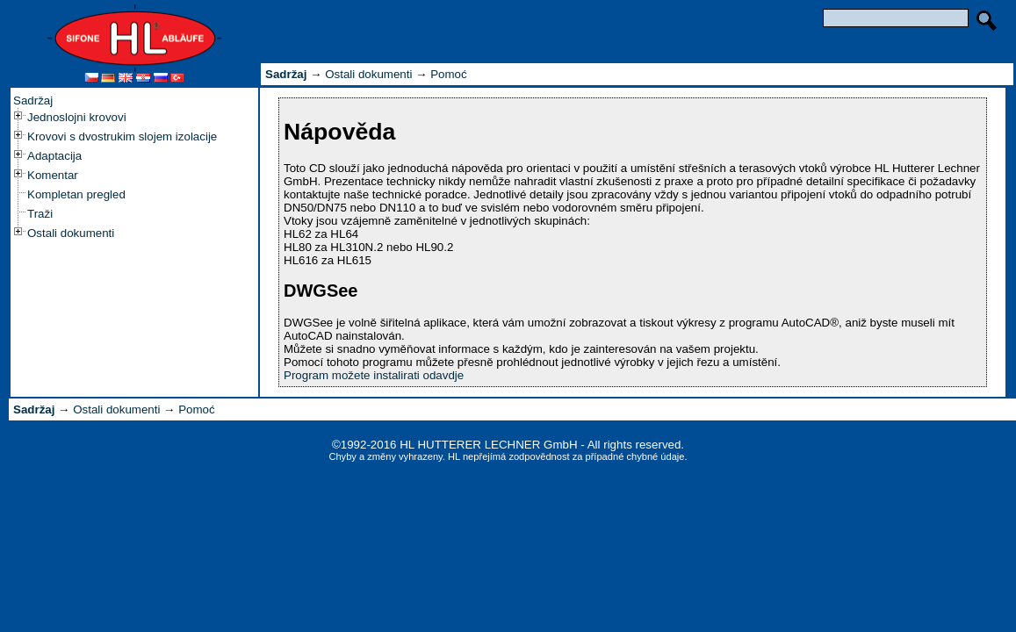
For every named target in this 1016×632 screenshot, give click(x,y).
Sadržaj (33, 100)
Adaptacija (54, 155)
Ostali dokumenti (70, 233)
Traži (40, 213)
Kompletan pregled (76, 194)
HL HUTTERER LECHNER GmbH (488, 444)
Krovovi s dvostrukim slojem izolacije (122, 136)
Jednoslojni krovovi (76, 117)
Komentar (52, 175)
